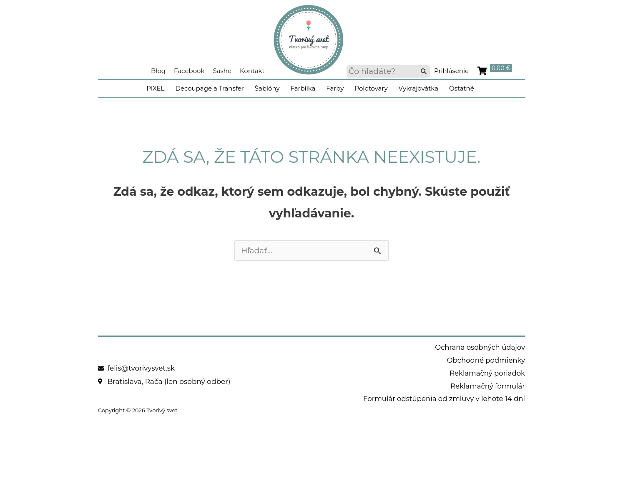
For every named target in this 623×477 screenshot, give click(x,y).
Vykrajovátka (418, 88)
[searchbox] (388, 71)
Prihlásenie (451, 71)
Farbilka (303, 88)
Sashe (222, 71)
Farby (335, 88)
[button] (423, 71)
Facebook (189, 71)
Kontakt (252, 71)
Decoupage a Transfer (209, 88)
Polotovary (370, 88)
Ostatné (461, 88)
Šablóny (267, 88)
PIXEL (155, 88)
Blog (158, 71)
